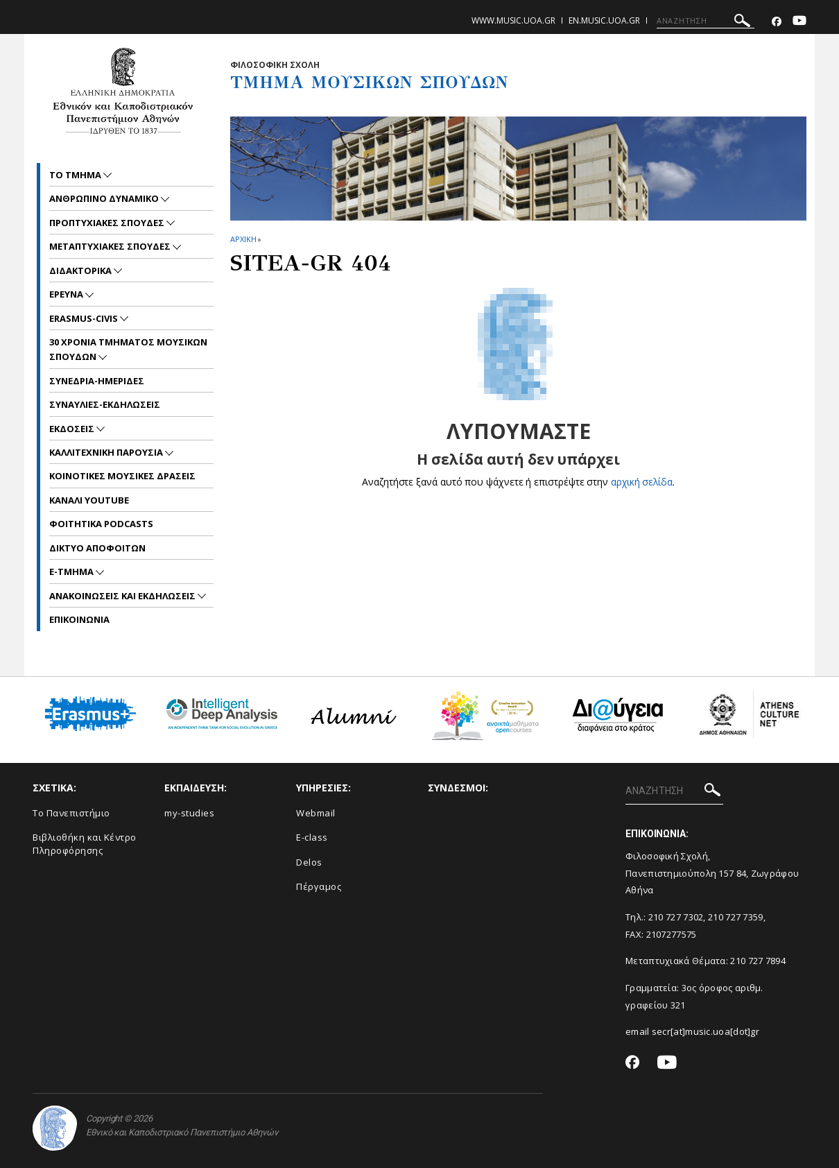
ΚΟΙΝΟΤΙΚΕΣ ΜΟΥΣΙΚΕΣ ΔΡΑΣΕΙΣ (122, 476)
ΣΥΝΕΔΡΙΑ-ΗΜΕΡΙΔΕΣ (96, 381)
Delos (309, 862)
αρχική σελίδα (641, 481)
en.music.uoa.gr (604, 20)
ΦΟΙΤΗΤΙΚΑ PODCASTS (101, 523)
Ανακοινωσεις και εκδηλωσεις (123, 596)
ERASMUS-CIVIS (84, 318)
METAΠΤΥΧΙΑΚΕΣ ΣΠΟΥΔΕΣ (111, 246)
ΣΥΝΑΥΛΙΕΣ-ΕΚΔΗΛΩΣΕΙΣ (104, 404)
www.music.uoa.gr (513, 20)
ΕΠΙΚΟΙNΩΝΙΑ (79, 619)
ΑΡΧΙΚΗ (243, 239)
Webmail (316, 813)
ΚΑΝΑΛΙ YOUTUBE (89, 500)
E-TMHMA (72, 571)
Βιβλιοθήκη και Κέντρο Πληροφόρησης (85, 844)
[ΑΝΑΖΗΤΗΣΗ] (705, 20)
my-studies (189, 813)
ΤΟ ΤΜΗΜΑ (76, 175)
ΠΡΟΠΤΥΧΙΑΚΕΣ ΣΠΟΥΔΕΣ (107, 222)
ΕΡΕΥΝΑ (67, 294)
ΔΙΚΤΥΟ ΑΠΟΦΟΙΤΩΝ (97, 548)
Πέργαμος (318, 886)
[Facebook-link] (776, 22)
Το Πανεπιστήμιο (71, 813)
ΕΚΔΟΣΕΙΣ (72, 428)
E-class (312, 837)
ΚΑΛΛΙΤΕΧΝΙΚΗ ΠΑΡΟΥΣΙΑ (107, 452)
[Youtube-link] (799, 22)
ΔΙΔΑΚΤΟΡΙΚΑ (81, 270)
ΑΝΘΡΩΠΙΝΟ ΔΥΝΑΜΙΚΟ (105, 198)
